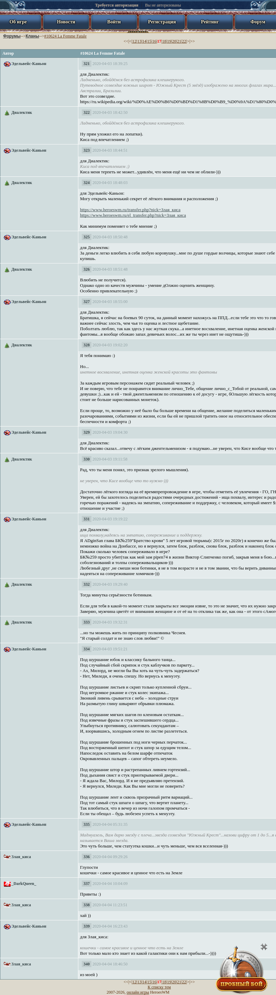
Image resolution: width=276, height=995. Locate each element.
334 (86, 649)
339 (86, 926)
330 (86, 459)
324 (86, 182)
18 (164, 41)
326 (86, 269)
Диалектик (21, 112)
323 (86, 150)
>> (192, 41)
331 (86, 519)
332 (86, 584)
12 (134, 41)
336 (86, 856)
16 (154, 41)
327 (86, 301)
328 (86, 345)
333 (86, 622)
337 (86, 883)
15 (149, 41)
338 (86, 904)
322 (86, 112)
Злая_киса (21, 856)
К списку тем (159, 987)
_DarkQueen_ (23, 883)
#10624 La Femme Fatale (65, 36)
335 (86, 824)
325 (86, 237)
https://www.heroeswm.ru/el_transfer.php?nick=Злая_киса (133, 215)
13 (139, 41)
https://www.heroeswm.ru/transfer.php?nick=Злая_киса (130, 209)
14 (144, 41)
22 (184, 41)
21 (179, 41)
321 (86, 63)
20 (174, 41)
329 (86, 432)
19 (169, 41)
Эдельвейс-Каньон (28, 63)
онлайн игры (138, 992)
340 (86, 964)
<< (126, 41)
